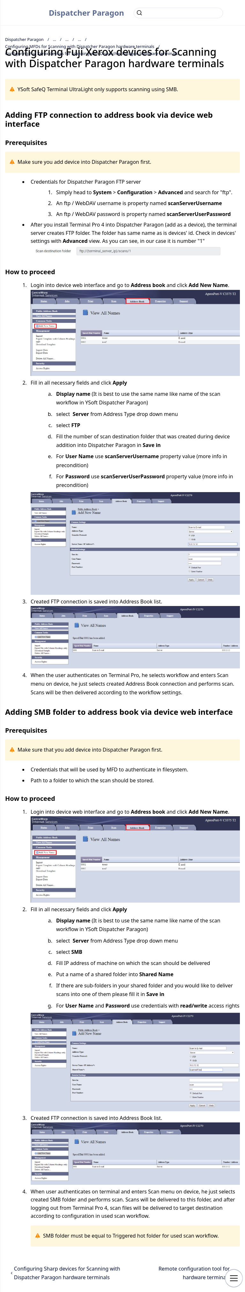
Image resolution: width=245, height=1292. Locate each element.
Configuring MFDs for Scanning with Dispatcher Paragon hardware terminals (79, 46)
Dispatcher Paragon (86, 12)
